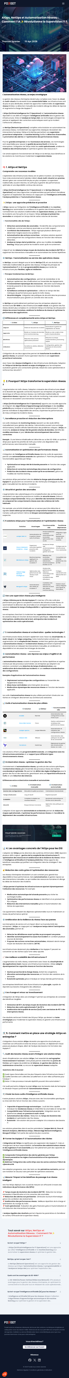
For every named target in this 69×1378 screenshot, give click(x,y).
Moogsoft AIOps (21, 586)
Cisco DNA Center (25, 723)
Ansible (21, 716)
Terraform (22, 745)
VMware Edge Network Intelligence (20, 573)
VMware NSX (23, 738)
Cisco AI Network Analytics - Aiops (22, 548)
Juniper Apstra (24, 730)
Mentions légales (22, 1370)
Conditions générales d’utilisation (40, 1370)
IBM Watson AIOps (22, 560)
